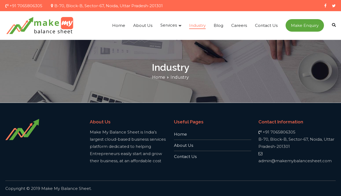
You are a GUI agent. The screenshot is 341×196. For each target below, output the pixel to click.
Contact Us (266, 25)
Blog (218, 25)
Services (168, 25)
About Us (142, 25)
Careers (239, 25)
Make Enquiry (305, 25)
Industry (197, 25)
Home (118, 25)
